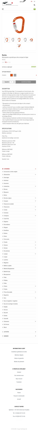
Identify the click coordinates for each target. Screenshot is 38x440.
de (34, 1)
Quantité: (7, 82)
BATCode (23, 1)
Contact (19, 372)
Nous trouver (19, 379)
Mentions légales (19, 355)
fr (31, 1)
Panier (19, 392)
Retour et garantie (19, 358)
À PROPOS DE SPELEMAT (19, 369)
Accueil (19, 399)
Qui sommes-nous (19, 375)
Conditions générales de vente (19, 351)
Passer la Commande (19, 396)
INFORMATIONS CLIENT (19, 348)
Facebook (19, 382)
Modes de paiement (19, 361)
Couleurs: (4, 75)
